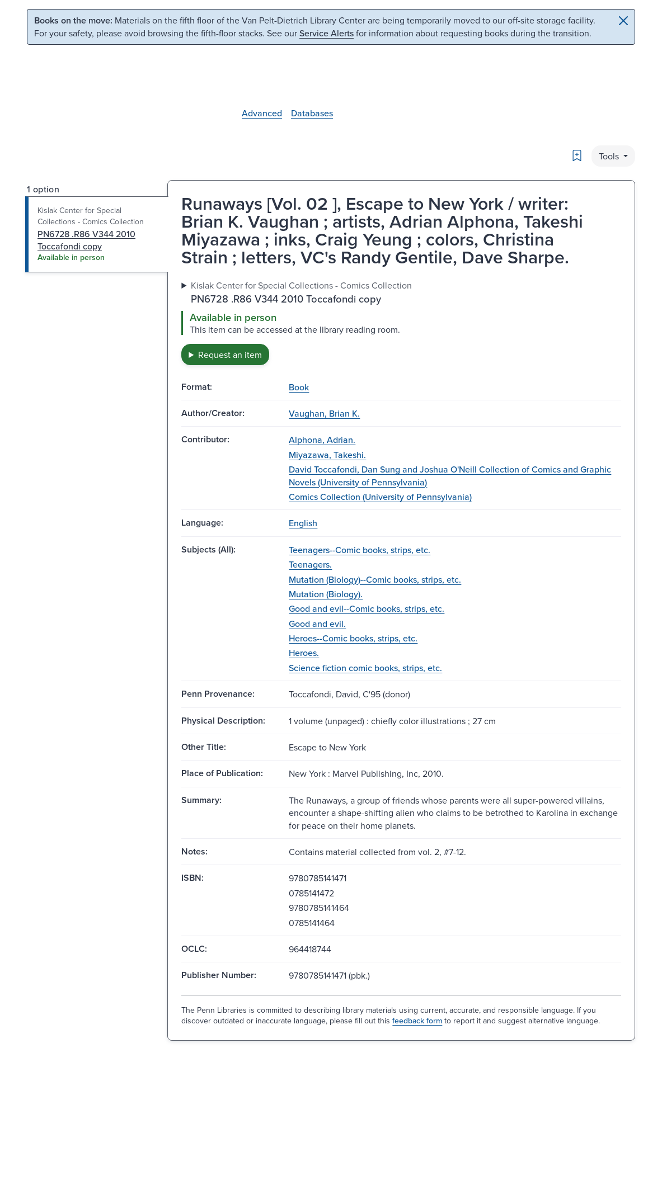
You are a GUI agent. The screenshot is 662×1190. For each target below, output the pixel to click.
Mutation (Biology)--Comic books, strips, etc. (375, 579)
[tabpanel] (401, 322)
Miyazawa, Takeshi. (327, 454)
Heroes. (304, 652)
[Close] (623, 21)
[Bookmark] (577, 155)
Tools (610, 156)
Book (299, 387)
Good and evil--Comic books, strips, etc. (366, 608)
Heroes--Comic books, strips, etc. (353, 638)
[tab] (97, 234)
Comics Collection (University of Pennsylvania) (380, 496)
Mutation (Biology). (326, 594)
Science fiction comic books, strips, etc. (365, 668)
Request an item (230, 354)
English (303, 523)
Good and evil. (317, 623)
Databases (312, 113)
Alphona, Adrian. (322, 439)
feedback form (417, 1020)
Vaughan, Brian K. (324, 413)
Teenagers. (310, 564)
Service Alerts (326, 33)
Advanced (262, 113)
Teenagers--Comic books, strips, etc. (359, 550)
